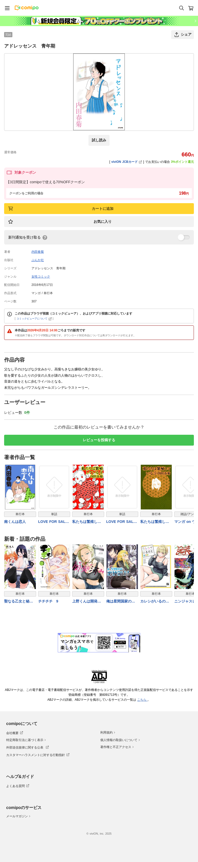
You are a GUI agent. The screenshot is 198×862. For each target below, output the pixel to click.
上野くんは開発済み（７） (86, 601)
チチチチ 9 (48, 601)
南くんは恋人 (15, 522)
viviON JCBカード (126, 162)
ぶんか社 (37, 260)
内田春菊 (37, 252)
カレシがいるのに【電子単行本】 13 (154, 601)
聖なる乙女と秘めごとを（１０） (18, 601)
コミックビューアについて (34, 318)
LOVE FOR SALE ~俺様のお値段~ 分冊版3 (53, 522)
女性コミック (40, 276)
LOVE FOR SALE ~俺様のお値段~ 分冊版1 (121, 522)
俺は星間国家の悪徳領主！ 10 (120, 601)
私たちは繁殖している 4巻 (86, 522)
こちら (142, 699)
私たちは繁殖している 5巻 (154, 522)
